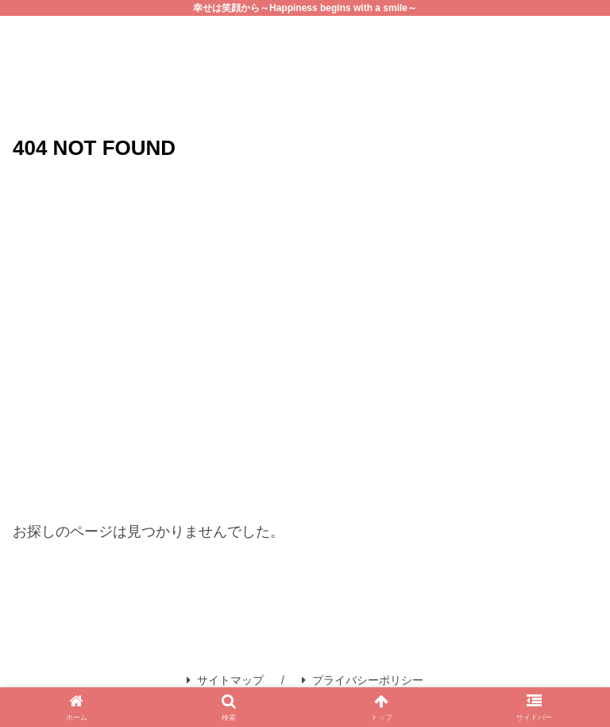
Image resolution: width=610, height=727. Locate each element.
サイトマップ (225, 680)
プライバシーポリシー (362, 680)
